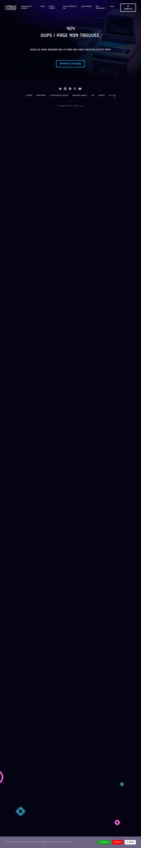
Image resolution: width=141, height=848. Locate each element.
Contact (101, 96)
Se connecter (128, 7)
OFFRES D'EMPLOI (52, 7)
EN (110, 96)
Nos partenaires (100, 7)
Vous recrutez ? (87, 7)
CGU (92, 96)
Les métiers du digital (59, 96)
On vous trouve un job (69, 7)
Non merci (117, 842)
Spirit (43, 6)
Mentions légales (80, 96)
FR (114, 96)
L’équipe (29, 96)
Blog (112, 6)
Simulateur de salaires (26, 7)
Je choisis (130, 842)
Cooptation (41, 96)
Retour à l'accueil (70, 63)
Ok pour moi (104, 842)
